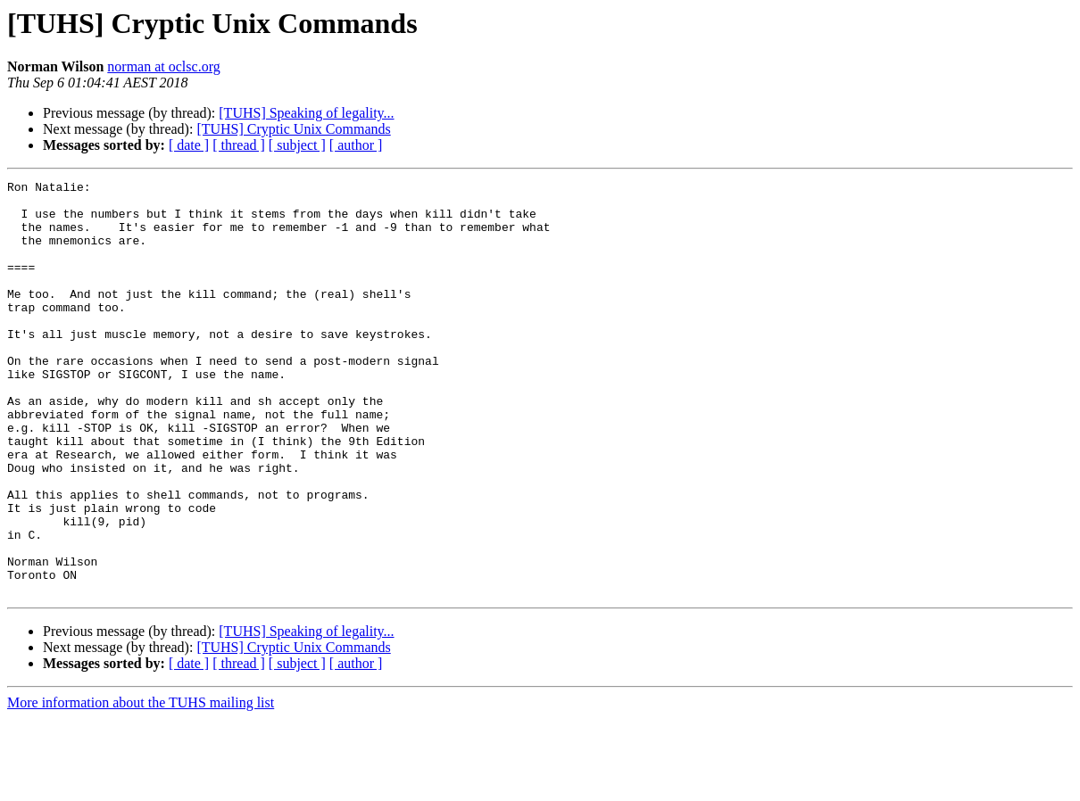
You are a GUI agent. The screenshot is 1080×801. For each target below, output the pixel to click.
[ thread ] (238, 145)
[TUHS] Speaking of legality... (306, 112)
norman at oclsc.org (163, 66)
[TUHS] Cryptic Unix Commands (293, 128)
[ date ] (189, 145)
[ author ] (356, 145)
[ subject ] (297, 145)
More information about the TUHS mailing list (140, 785)
